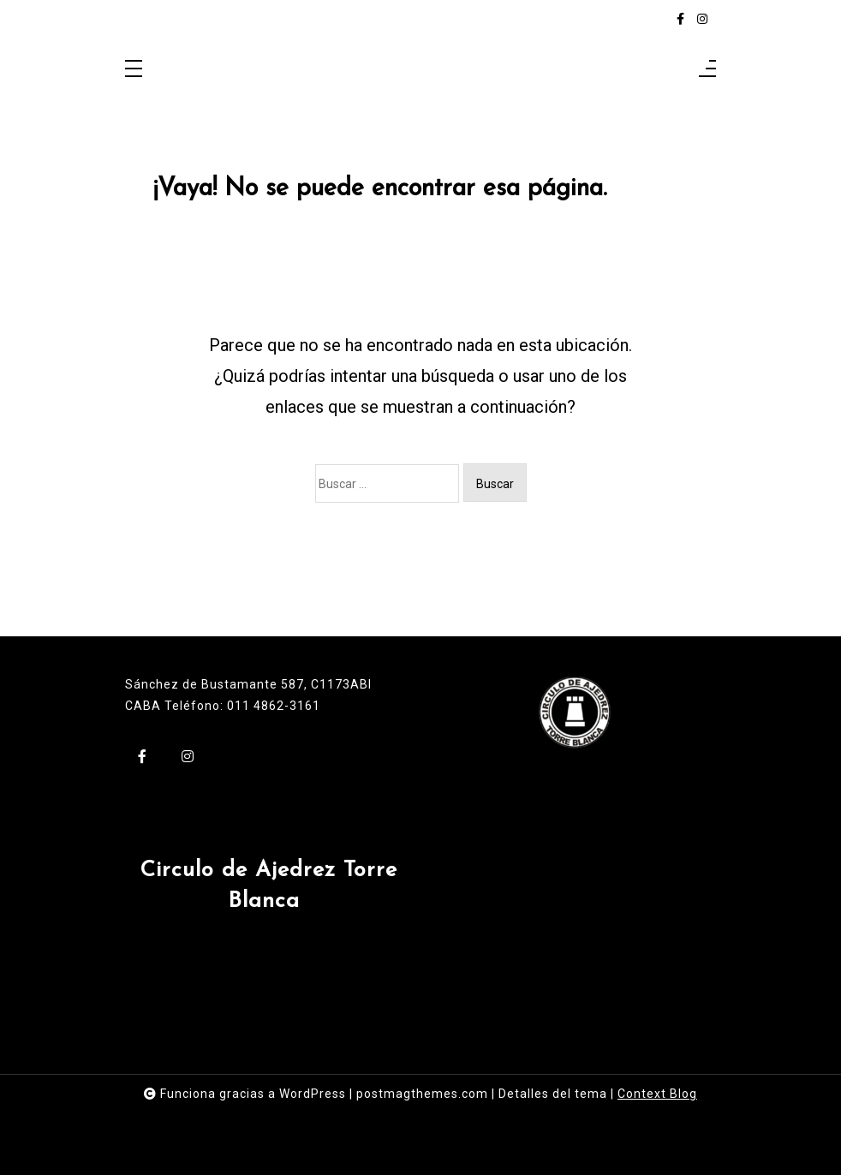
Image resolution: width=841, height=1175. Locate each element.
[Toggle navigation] (133, 69)
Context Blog (657, 1093)
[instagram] (702, 19)
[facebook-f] (680, 19)
